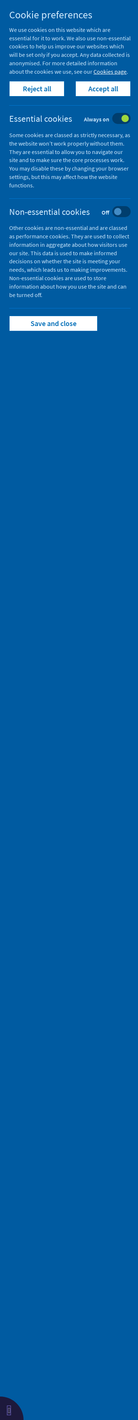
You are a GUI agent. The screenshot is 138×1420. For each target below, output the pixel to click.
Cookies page (110, 71)
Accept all (103, 88)
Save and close (54, 323)
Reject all (37, 88)
